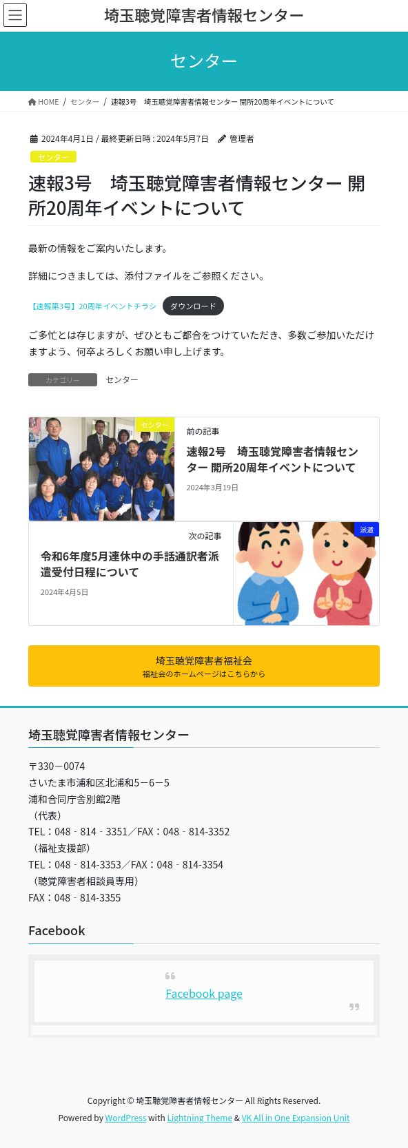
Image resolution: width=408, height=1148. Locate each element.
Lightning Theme (199, 1117)
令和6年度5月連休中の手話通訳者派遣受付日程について (130, 563)
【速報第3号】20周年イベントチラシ (92, 305)
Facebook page (204, 993)
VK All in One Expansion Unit (296, 1117)
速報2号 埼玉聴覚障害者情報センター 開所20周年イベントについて (272, 458)
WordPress (126, 1117)
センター (53, 157)
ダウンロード (193, 305)
